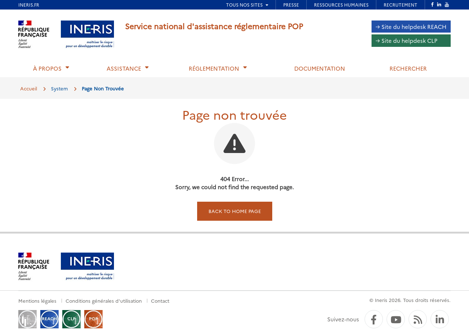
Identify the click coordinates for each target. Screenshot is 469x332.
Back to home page (234, 211)
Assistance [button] (124, 68)
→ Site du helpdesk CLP (406, 40)
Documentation (319, 68)
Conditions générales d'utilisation (104, 300)
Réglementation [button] (214, 68)
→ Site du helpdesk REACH (411, 26)
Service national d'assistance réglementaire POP (214, 25)
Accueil (28, 88)
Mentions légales (37, 300)
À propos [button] (47, 68)
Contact (160, 300)
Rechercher (408, 68)
